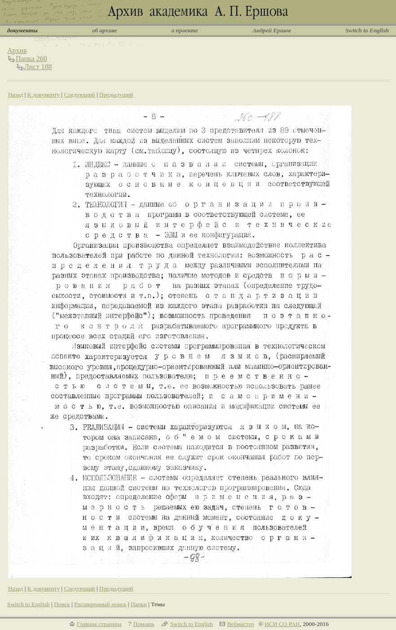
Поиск (62, 604)
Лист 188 (38, 66)
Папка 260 (31, 58)
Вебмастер (240, 624)
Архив (17, 50)
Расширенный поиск (100, 604)
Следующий (79, 94)
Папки (139, 604)
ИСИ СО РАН (281, 624)
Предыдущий (116, 94)
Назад (15, 94)
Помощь (143, 624)
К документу (43, 94)
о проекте (185, 30)
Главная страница (99, 624)
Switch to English (367, 30)
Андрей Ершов (271, 30)
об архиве (104, 30)
